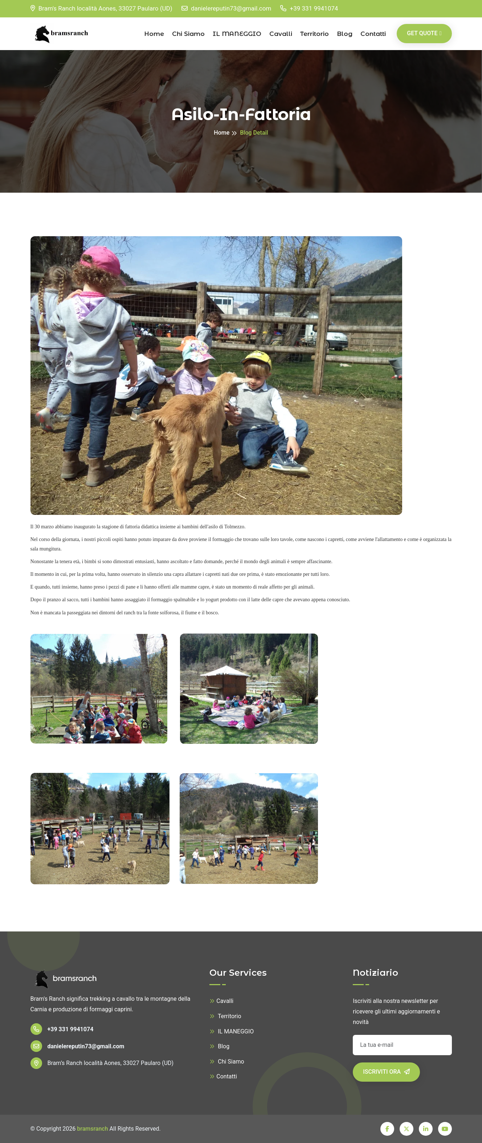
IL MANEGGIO (237, 33)
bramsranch (92, 1128)
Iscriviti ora (386, 1071)
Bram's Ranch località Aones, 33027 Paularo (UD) (101, 8)
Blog (344, 33)
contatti (373, 33)
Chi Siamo (188, 33)
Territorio (314, 33)
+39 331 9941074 (309, 8)
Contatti (223, 1076)
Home (154, 33)
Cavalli (280, 33)
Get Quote (424, 33)
